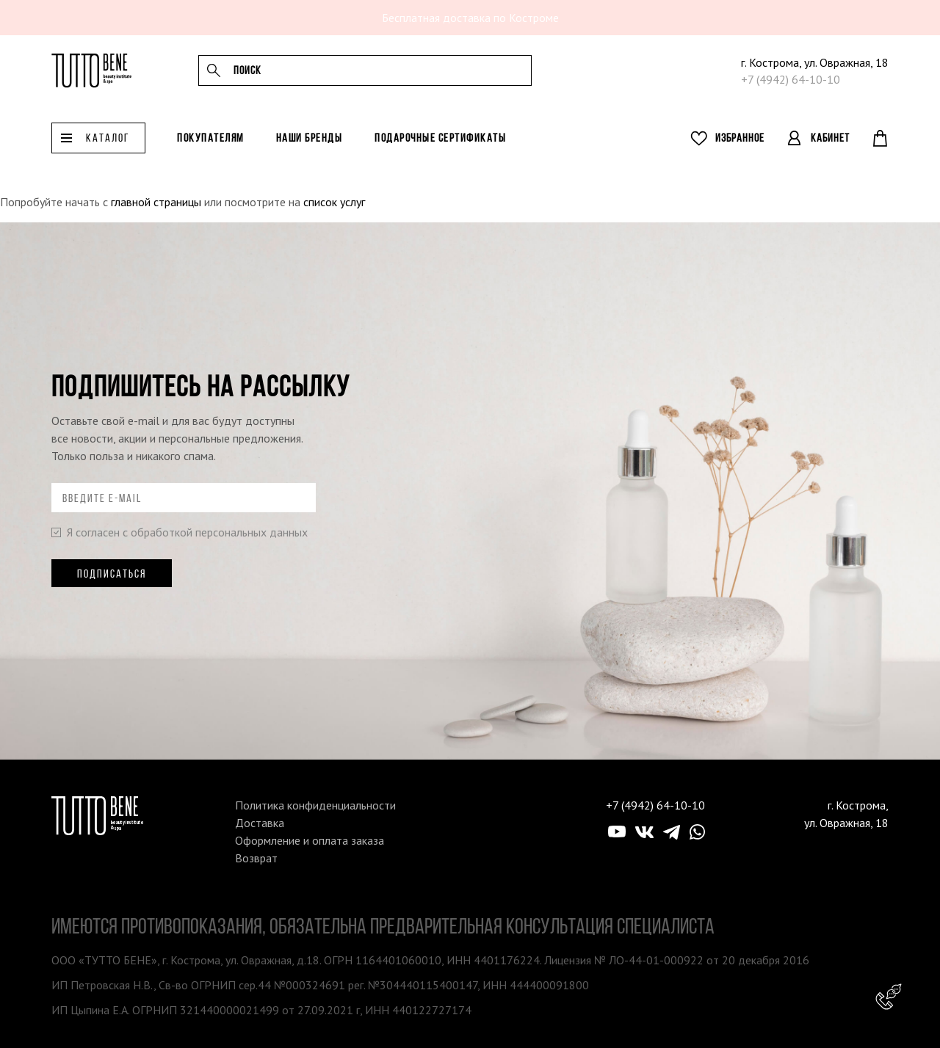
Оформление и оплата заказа (309, 840)
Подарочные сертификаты (440, 148)
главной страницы (156, 201)
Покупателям (210, 148)
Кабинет (830, 148)
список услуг (334, 201)
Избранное (739, 148)
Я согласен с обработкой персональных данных (179, 532)
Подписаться (111, 573)
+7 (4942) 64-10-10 (790, 85)
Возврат (256, 858)
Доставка (259, 822)
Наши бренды (309, 148)
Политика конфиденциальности (315, 805)
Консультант (889, 997)
